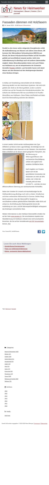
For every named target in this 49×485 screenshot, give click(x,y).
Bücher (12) (8, 354)
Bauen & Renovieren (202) (11, 351)
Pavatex (12, 68)
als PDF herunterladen (36, 221)
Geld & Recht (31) (9, 359)
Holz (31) (7, 366)
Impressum (37, 423)
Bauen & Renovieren (25, 25)
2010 (6, 406)
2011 (6, 403)
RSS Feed (7, 415)
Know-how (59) (9, 371)
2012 (6, 401)
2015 (6, 393)
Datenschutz (44, 423)
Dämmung (8, 308)
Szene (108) (8, 376)
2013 (6, 398)
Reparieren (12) (9, 374)
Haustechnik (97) (9, 361)
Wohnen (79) (8, 381)
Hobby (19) (7, 364)
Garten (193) (8, 356)
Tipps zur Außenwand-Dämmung (16, 249)
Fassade (13, 308)
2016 (6, 391)
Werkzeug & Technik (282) (11, 379)
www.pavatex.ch (16, 216)
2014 (6, 396)
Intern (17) (7, 369)
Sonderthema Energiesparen (14, 246)
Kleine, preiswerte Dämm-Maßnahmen (18, 251)
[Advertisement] (19, 281)
